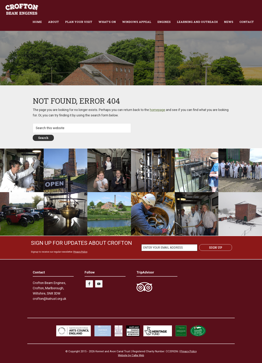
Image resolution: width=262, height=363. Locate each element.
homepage (157, 110)
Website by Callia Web (131, 355)
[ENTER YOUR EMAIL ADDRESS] (169, 247)
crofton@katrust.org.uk (49, 299)
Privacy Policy (80, 251)
